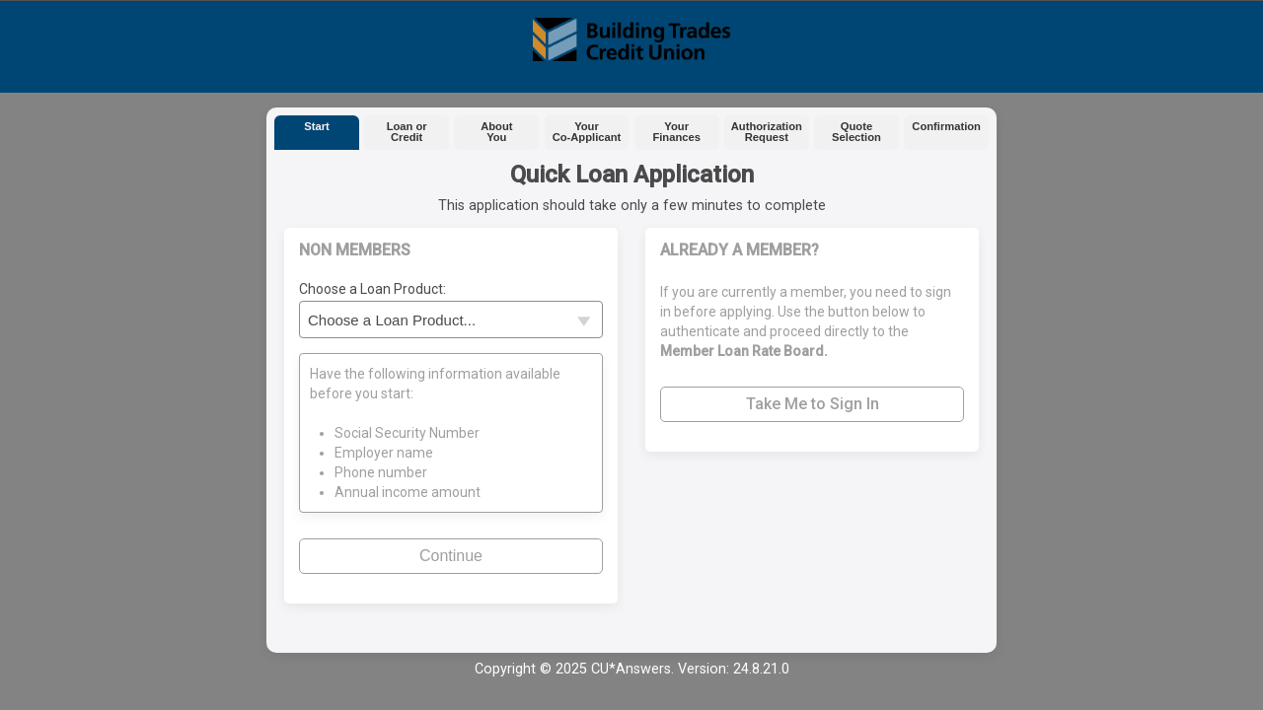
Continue (451, 555)
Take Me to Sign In (812, 403)
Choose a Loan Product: (372, 289)
